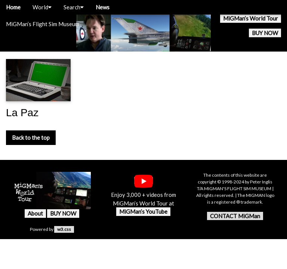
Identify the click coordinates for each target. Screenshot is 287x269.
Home (13, 7)
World (42, 7)
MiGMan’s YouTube (143, 211)
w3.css (64, 229)
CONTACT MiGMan (235, 216)
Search (74, 7)
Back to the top (31, 137)
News (102, 7)
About (35, 213)
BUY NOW (265, 33)
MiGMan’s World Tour (250, 18)
